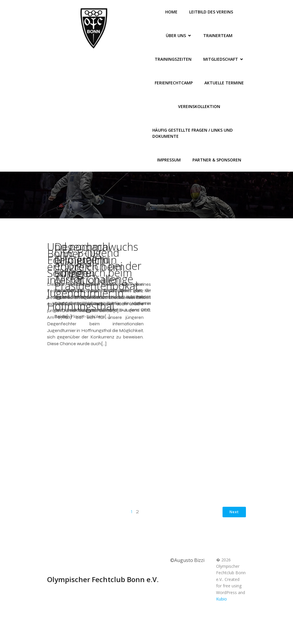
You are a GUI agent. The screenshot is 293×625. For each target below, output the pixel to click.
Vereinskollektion (199, 106)
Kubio (221, 605)
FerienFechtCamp (174, 83)
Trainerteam (217, 35)
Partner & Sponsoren (216, 160)
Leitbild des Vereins (211, 12)
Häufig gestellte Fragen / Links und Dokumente (193, 133)
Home (171, 12)
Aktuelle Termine (224, 83)
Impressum (169, 160)
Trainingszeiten (173, 59)
